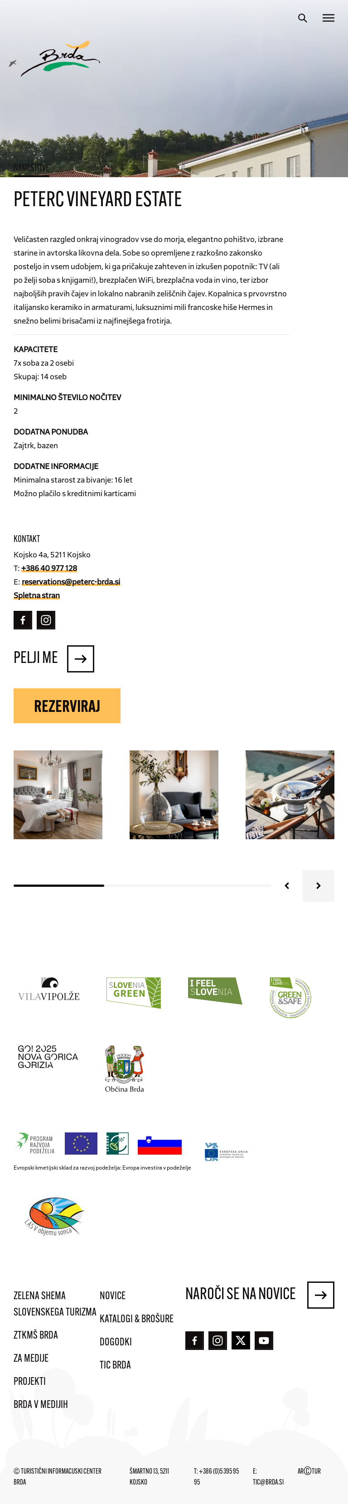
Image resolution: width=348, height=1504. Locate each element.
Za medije (31, 1359)
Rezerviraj (67, 708)
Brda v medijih (41, 1405)
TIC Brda (115, 1365)
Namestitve (31, 168)
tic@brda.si (268, 1482)
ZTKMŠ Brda (36, 1335)
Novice (113, 1296)
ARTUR (309, 1471)
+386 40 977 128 (49, 568)
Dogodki (116, 1342)
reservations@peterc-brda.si (71, 581)
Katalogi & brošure (137, 1319)
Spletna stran (37, 595)
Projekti (30, 1382)
